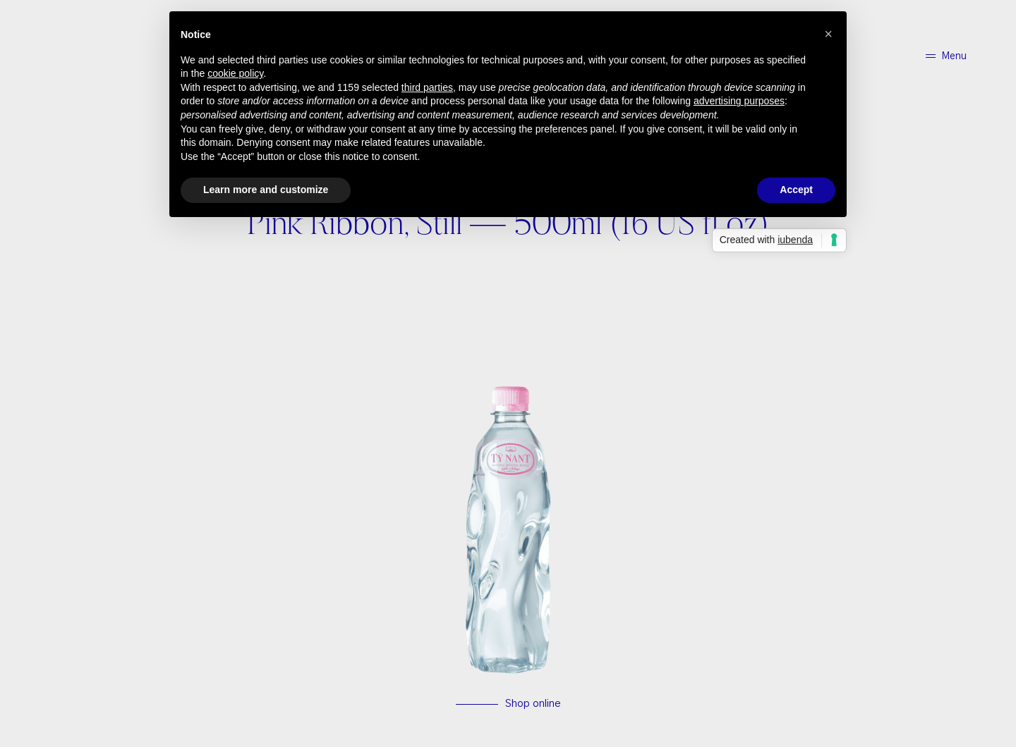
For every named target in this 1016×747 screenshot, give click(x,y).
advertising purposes (739, 100)
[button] (828, 34)
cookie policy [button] (235, 73)
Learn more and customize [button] (265, 189)
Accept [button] (796, 189)
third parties (427, 87)
